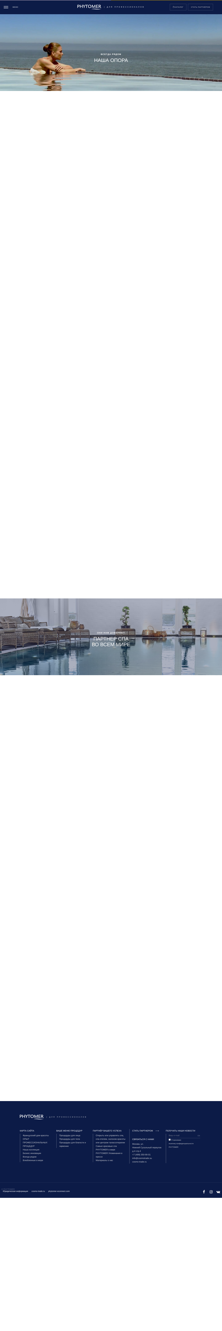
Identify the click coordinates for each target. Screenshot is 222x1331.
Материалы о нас (104, 1160)
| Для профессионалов (111, 7)
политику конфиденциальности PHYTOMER (181, 1145)
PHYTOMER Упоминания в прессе (109, 1155)
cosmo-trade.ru (139, 1162)
